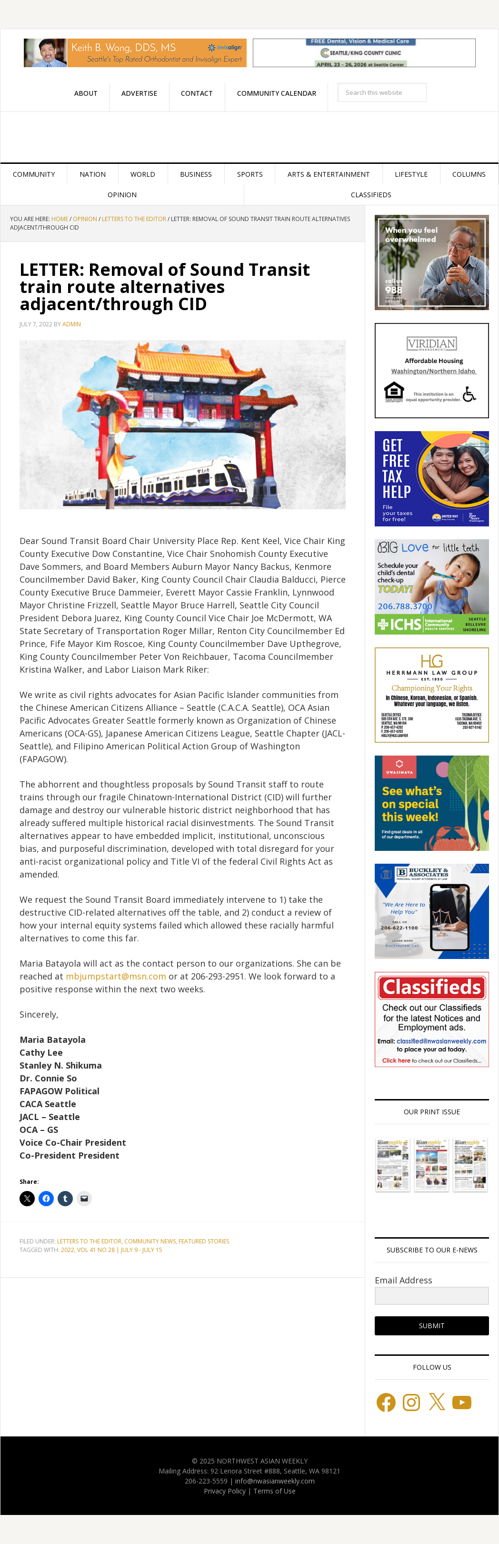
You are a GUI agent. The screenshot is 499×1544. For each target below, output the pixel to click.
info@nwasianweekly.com (275, 1480)
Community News (150, 1241)
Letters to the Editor (89, 1241)
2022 (67, 1250)
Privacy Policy (225, 1490)
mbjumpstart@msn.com (116, 976)
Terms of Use (274, 1490)
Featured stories (204, 1241)
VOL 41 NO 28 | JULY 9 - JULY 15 (119, 1250)
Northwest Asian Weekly (249, 137)
